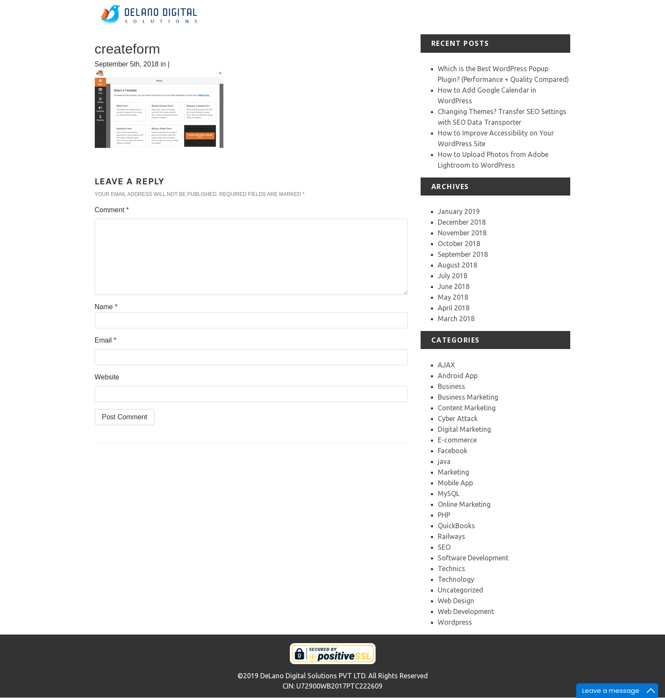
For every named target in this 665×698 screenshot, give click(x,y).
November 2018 (462, 233)
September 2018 (463, 254)
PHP (444, 515)
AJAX (446, 365)
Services (416, 17)
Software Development (473, 558)
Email (106, 340)
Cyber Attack (458, 418)
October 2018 (459, 243)
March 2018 (456, 318)
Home (351, 17)
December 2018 (462, 222)
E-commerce (457, 440)
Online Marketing (464, 504)
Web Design (456, 601)
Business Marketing (468, 397)
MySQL (449, 493)
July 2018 (452, 276)
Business (451, 386)
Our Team (524, 17)
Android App (458, 375)
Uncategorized (460, 590)
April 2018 (453, 308)
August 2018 (457, 265)
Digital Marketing (464, 429)
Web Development (466, 611)
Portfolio (448, 17)
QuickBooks (456, 526)
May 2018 (453, 297)
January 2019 (459, 211)
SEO (444, 547)
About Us (381, 17)
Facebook (452, 450)
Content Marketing (467, 408)
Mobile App (455, 483)
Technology (456, 579)
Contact (557, 17)
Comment (112, 210)
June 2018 (453, 286)
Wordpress (455, 622)
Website (107, 377)
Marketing (453, 472)
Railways (451, 536)
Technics (451, 568)
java (444, 461)
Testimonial (485, 17)
